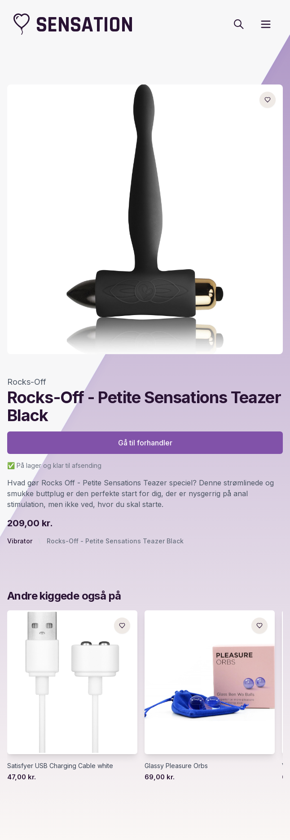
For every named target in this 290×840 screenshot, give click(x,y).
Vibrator (19, 541)
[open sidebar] (265, 24)
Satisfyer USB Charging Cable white (60, 765)
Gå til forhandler (145, 442)
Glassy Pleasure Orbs (176, 765)
